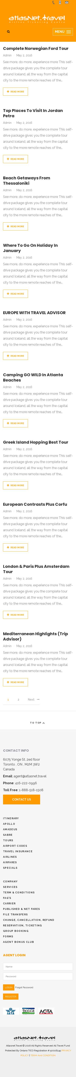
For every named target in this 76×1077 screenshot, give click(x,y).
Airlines (10, 856)
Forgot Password (24, 987)
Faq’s (7, 898)
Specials (10, 867)
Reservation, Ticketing (22, 925)
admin (7, 55)
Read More (15, 91)
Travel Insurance (18, 851)
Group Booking (16, 931)
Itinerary (11, 818)
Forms (8, 936)
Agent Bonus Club (18, 942)
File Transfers (15, 914)
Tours (8, 840)
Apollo (9, 824)
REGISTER (10, 996)
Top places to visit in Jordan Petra (33, 113)
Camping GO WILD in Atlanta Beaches (33, 377)
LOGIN (8, 987)
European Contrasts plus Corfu (35, 504)
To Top (38, 723)
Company (10, 881)
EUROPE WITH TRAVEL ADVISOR (34, 313)
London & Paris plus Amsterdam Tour (36, 569)
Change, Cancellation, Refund (28, 920)
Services (10, 887)
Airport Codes (15, 845)
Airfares (10, 862)
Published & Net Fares (21, 909)
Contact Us (21, 799)
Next (34, 699)
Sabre (8, 835)
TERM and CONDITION (43, 1055)
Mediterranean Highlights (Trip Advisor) (35, 636)
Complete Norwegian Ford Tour (36, 48)
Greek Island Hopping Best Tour (35, 442)
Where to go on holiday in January (30, 247)
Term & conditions (19, 892)
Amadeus (10, 829)
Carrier (9, 903)
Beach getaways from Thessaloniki (26, 180)
